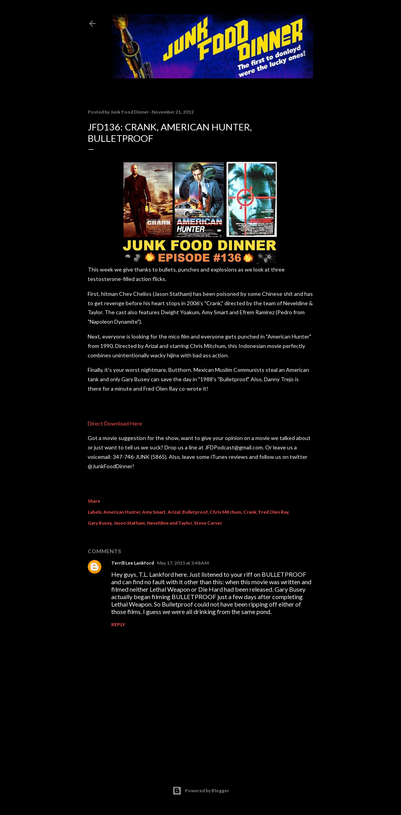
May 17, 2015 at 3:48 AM (183, 563)
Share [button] (94, 501)
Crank (249, 512)
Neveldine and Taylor (169, 523)
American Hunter (121, 512)
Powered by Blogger (200, 790)
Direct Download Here (115, 423)
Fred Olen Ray (273, 512)
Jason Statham (129, 523)
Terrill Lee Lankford (132, 563)
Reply (118, 624)
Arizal (174, 512)
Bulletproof (195, 512)
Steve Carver (208, 523)
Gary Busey (100, 523)
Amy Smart (154, 512)
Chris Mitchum (225, 512)
